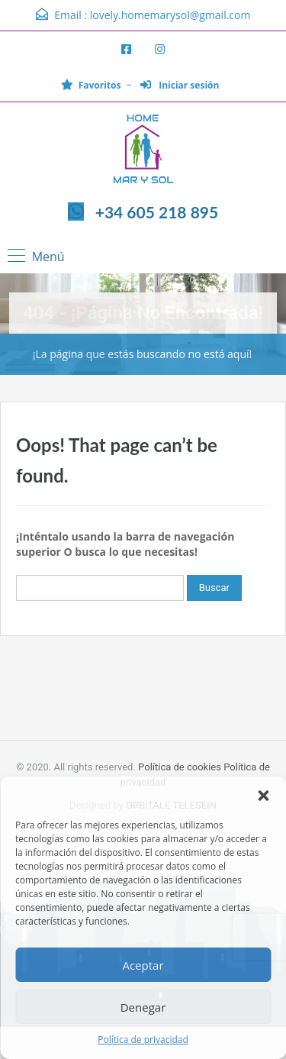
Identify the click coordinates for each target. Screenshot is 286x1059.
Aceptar (142, 965)
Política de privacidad (143, 1039)
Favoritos (91, 85)
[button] (263, 795)
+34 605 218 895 (156, 211)
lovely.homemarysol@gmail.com (170, 15)
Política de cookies (179, 767)
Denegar (143, 1007)
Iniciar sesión (179, 85)
